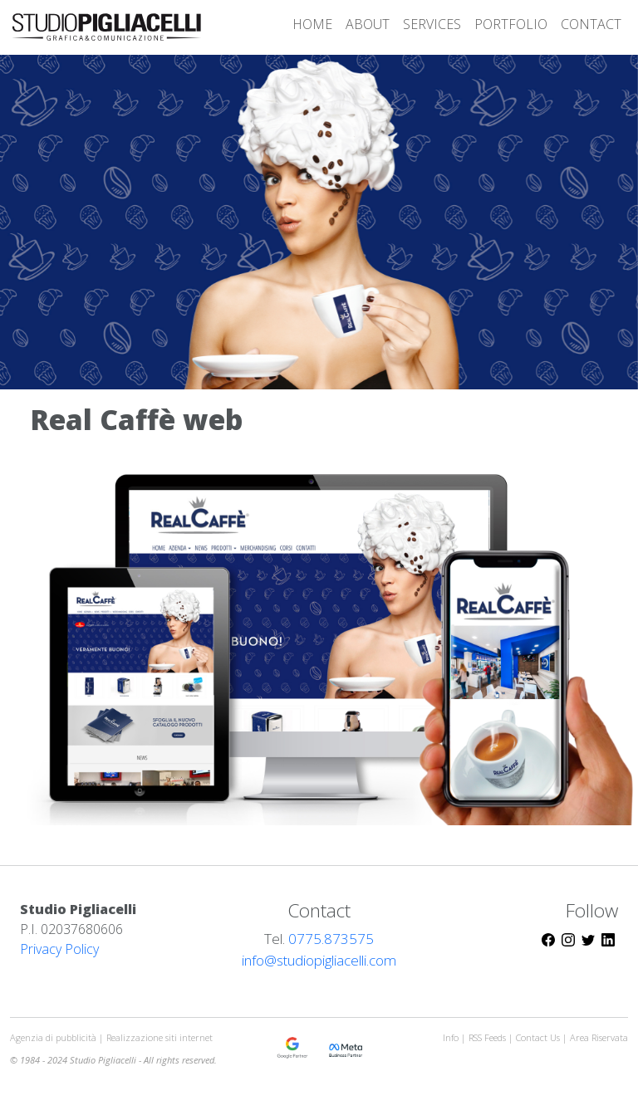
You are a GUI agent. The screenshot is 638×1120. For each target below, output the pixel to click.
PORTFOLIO (510, 24)
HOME (312, 24)
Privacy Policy (59, 949)
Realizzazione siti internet (159, 1037)
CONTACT (591, 24)
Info (451, 1037)
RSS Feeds (488, 1037)
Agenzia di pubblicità (54, 1037)
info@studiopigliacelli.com (319, 960)
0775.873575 (331, 938)
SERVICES (432, 24)
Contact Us (538, 1037)
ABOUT (368, 24)
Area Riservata (599, 1037)
